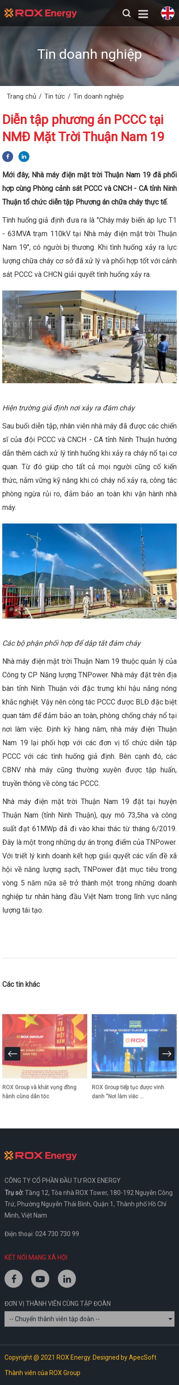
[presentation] (12, 1054)
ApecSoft (142, 1357)
